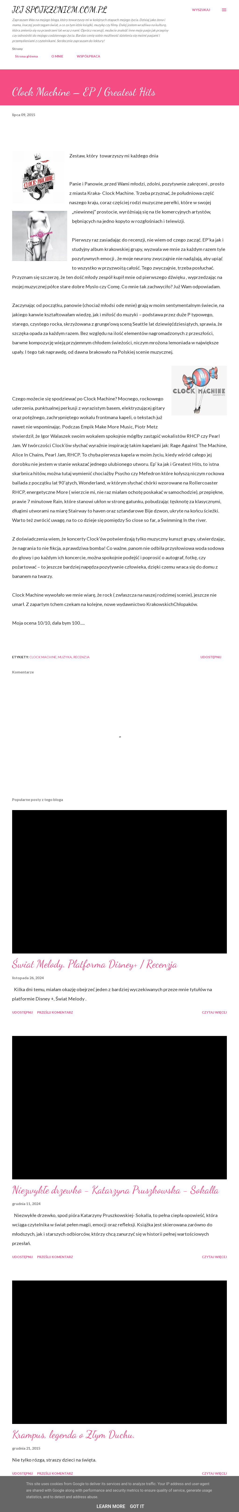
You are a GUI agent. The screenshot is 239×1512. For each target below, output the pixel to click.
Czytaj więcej (214, 1012)
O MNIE (54, 56)
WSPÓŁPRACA (85, 56)
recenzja (81, 657)
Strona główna (23, 56)
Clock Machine (42, 657)
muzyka (65, 657)
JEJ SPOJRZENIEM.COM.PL (59, 10)
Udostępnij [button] (210, 657)
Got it (137, 1506)
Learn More (111, 1506)
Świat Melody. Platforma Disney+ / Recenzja (94, 964)
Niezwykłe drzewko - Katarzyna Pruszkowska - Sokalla (115, 1190)
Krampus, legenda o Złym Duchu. (73, 1434)
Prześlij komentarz (55, 1012)
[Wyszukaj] (201, 10)
